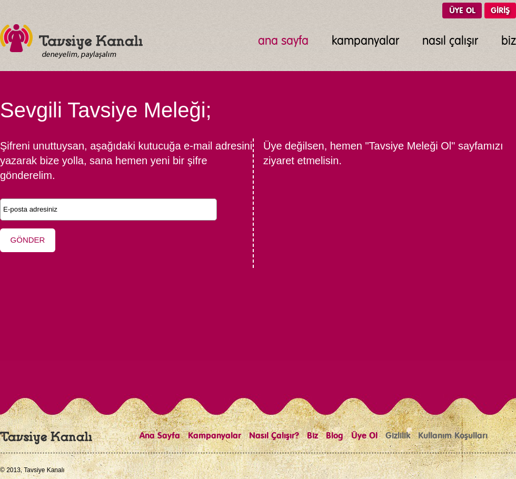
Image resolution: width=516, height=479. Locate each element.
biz (508, 41)
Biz (312, 436)
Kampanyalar (214, 436)
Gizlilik (397, 436)
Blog (334, 436)
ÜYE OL (462, 11)
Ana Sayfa (160, 436)
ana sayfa (283, 41)
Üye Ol (364, 436)
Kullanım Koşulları (453, 436)
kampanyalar (365, 41)
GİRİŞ (500, 11)
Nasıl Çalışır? (274, 436)
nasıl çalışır (450, 41)
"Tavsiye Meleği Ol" (410, 146)
